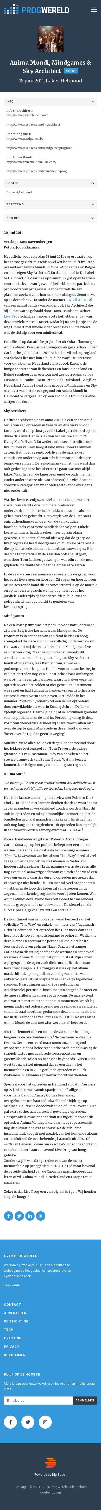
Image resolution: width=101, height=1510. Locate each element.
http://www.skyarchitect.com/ (27, 115)
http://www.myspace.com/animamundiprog (37, 171)
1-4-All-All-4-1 (77, 300)
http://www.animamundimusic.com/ (31, 162)
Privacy (11, 1347)
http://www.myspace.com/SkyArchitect (33, 124)
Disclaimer (15, 1355)
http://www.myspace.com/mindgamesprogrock (39, 148)
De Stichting (16, 1321)
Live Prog (12, 316)
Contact (12, 1305)
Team (9, 1330)
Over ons (12, 1338)
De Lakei (12, 192)
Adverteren (15, 1313)
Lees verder (12, 1285)
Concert (71, 70)
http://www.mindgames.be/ (26, 138)
